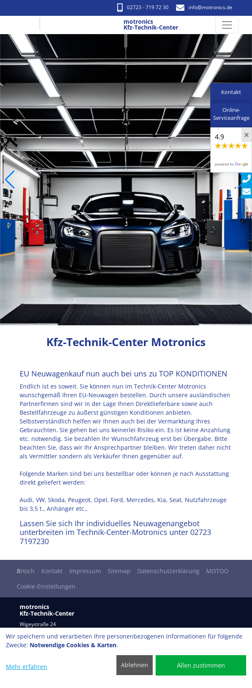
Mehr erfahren (26, 667)
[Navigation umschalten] (227, 25)
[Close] (247, 135)
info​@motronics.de (204, 7)
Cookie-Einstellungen (46, 586)
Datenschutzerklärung (168, 571)
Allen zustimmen (201, 665)
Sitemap (119, 571)
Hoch (26, 571)
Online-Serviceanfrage (231, 114)
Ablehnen (134, 665)
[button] (9, 180)
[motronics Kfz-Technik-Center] (28, 25)
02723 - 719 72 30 (143, 7)
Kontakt (52, 571)
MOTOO (217, 571)
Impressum (85, 571)
